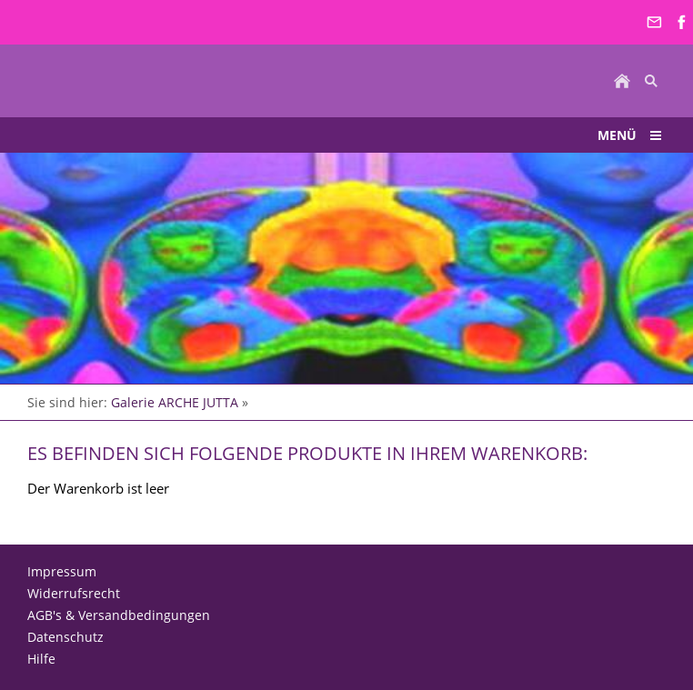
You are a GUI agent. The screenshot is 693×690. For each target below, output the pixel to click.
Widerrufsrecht (73, 593)
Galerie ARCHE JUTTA (174, 402)
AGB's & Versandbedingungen (118, 615)
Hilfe (41, 658)
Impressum (61, 571)
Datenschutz (65, 636)
